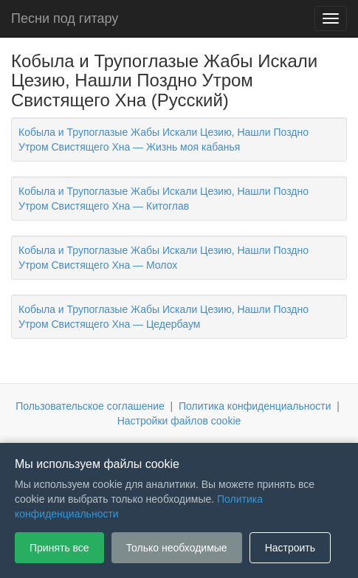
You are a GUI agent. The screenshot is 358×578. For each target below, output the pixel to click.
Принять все (59, 548)
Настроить (290, 548)
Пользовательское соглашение (90, 406)
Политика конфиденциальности (255, 406)
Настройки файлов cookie (179, 421)
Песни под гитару (64, 18)
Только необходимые (176, 548)
